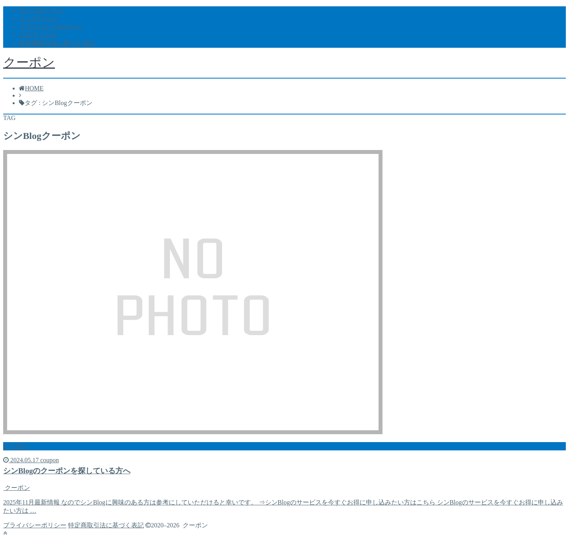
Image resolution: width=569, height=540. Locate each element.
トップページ (38, 18)
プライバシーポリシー (50, 26)
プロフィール (38, 35)
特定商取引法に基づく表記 (57, 43)
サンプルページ (41, 10)
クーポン (29, 62)
